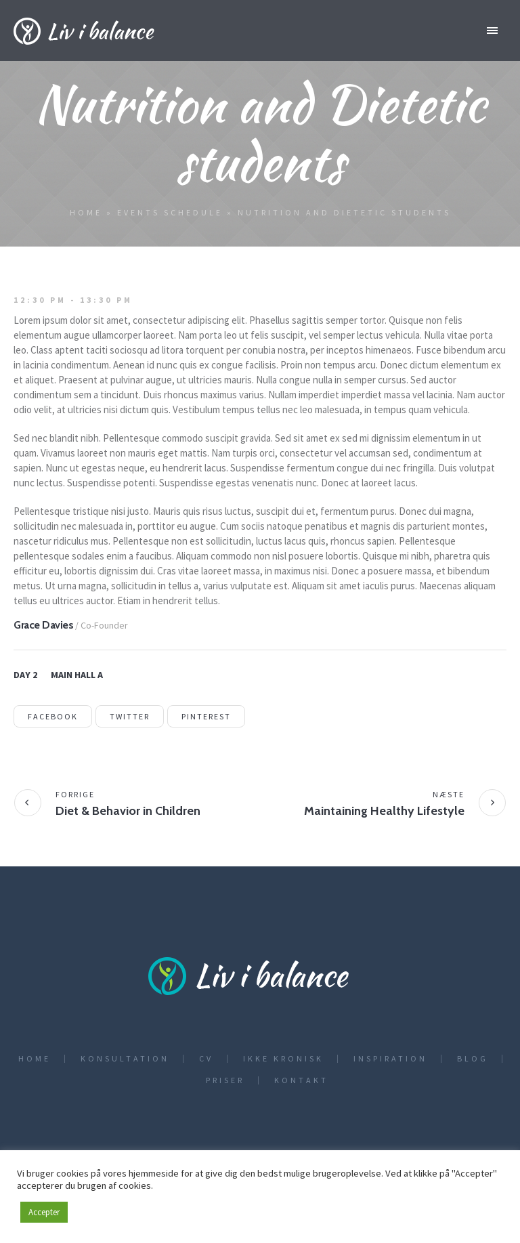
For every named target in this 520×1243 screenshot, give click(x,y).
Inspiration (390, 1059)
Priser (225, 1080)
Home (86, 212)
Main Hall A (77, 675)
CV (206, 1059)
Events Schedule (170, 212)
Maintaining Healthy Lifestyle (384, 810)
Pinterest (206, 716)
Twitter (130, 716)
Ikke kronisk (283, 1059)
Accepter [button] (44, 1212)
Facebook (53, 716)
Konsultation (125, 1059)
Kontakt (301, 1080)
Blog (472, 1059)
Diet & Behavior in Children (128, 810)
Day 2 (25, 675)
